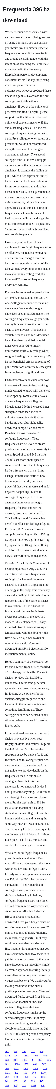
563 (34, 1073)
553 (41, 1051)
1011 (7, 1064)
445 (41, 1081)
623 (7, 1060)
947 (17, 1055)
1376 (35, 1055)
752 (7, 1077)
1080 (17, 1064)
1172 (43, 1077)
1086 (16, 1077)
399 (24, 1051)
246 (7, 1068)
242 (7, 1081)
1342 (7, 1055)
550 (26, 1064)
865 (45, 1055)
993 (7, 1051)
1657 (26, 1055)
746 (45, 1068)
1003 (35, 1068)
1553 (16, 1068)
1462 (24, 1060)
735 (49, 1060)
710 (24, 1085)
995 (33, 1081)
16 (34, 1077)
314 (15, 1060)
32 (25, 1081)
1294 (33, 1085)
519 (25, 1073)
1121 (7, 1073)
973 (15, 1051)
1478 (26, 1077)
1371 (16, 1081)
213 (33, 1051)
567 (44, 1064)
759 (7, 1085)
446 (15, 1085)
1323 (26, 1068)
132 (16, 1073)
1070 (43, 1073)
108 (43, 1085)
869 (40, 1060)
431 (35, 1064)
